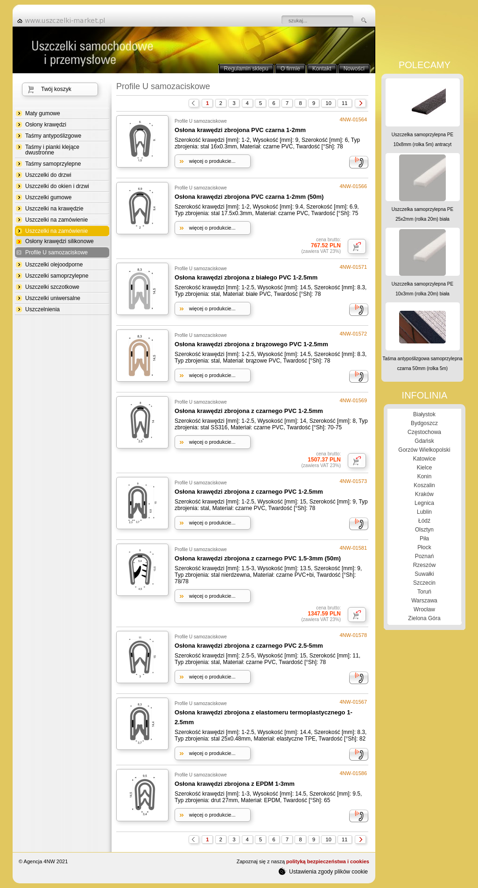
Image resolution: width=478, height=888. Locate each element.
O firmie (290, 68)
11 (344, 103)
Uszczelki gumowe (48, 197)
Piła (424, 538)
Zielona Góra (424, 618)
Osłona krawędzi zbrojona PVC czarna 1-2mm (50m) (249, 196)
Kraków (424, 494)
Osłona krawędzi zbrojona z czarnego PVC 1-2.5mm (249, 410)
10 (328, 103)
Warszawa (424, 600)
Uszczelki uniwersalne (52, 298)
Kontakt (321, 68)
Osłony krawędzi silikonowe (59, 241)
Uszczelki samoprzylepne (56, 276)
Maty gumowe (42, 113)
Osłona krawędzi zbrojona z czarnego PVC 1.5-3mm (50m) (258, 558)
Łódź (424, 520)
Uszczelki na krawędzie (54, 208)
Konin (424, 476)
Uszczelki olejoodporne (54, 264)
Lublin (424, 512)
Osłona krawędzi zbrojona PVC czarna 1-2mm (240, 129)
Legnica (424, 503)
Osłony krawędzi (45, 124)
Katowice (424, 458)
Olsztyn (424, 529)
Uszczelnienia (42, 309)
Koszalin (424, 485)
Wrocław (424, 609)
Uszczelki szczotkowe (52, 287)
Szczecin (424, 583)
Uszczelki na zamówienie (56, 220)
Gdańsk (424, 441)
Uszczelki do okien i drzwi (57, 186)
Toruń (424, 591)
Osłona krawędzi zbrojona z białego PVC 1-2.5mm (246, 277)
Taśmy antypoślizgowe (53, 136)
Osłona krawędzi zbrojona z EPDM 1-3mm (235, 783)
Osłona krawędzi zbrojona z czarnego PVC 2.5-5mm (249, 645)
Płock (424, 547)
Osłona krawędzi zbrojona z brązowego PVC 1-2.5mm (251, 344)
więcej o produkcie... (212, 161)
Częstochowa (424, 432)
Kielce (424, 467)
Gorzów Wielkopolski (424, 450)
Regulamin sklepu (246, 68)
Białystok (424, 414)
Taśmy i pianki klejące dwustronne (52, 150)
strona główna (64, 20)
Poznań (424, 556)
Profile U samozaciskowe (56, 253)
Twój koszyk (56, 89)
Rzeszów (424, 565)
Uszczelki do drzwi (48, 175)
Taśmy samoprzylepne (53, 164)
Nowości (354, 68)
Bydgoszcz (424, 423)
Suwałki (424, 574)
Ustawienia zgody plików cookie (323, 871)
